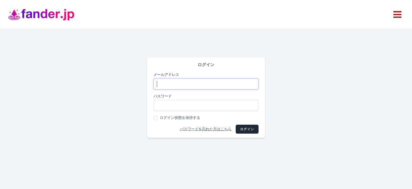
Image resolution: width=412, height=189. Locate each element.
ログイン (247, 129)
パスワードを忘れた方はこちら (205, 129)
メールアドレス (166, 74)
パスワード (162, 96)
